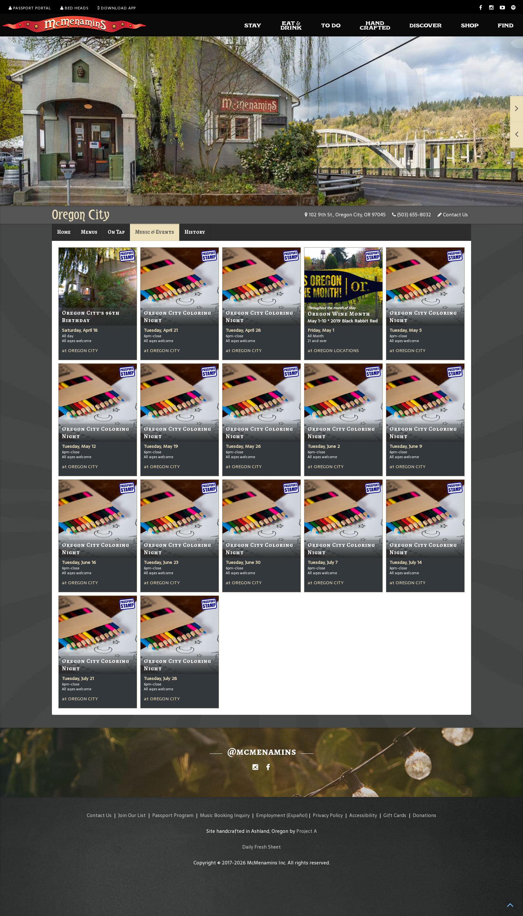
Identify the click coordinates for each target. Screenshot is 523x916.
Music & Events (154, 232)
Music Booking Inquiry (225, 815)
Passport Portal (30, 8)
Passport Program (172, 815)
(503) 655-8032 (411, 215)
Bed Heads (74, 8)
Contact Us (453, 215)
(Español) (297, 815)
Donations (424, 815)
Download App (117, 8)
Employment (270, 815)
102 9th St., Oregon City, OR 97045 (345, 215)
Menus (89, 232)
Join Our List (132, 815)
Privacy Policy (328, 815)
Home (64, 232)
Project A (306, 831)
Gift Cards (394, 815)
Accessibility (363, 815)
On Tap (116, 232)
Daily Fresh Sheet (261, 847)
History (194, 232)
